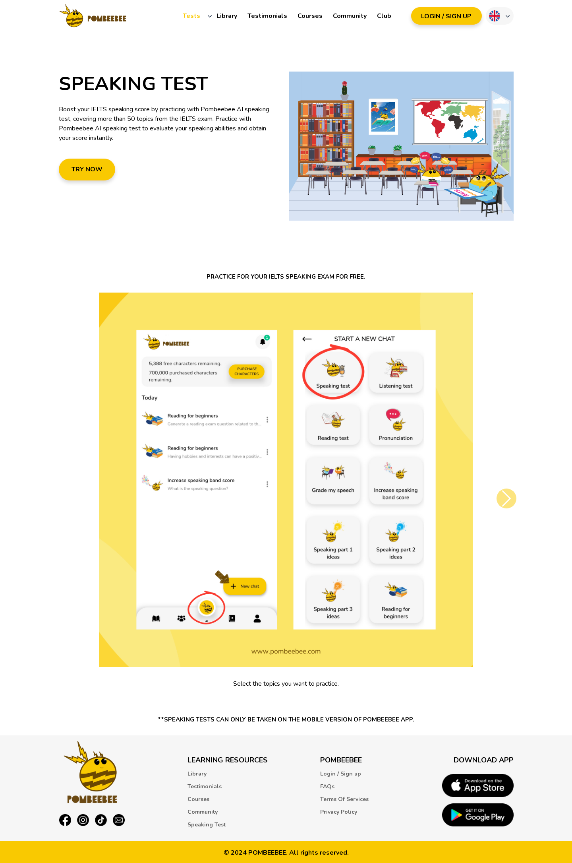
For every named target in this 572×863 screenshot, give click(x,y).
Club (384, 16)
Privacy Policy (338, 812)
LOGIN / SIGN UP (446, 16)
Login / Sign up (340, 774)
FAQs (327, 786)
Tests (191, 16)
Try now (87, 169)
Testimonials (267, 16)
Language (494, 15)
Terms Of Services (344, 799)
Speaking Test (206, 824)
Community (350, 16)
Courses (310, 16)
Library (226, 16)
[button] (506, 498)
